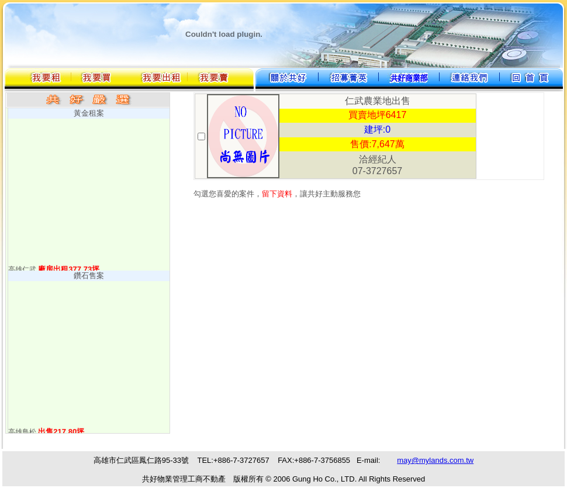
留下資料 (277, 193)
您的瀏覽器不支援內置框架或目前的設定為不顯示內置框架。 (283, 468)
